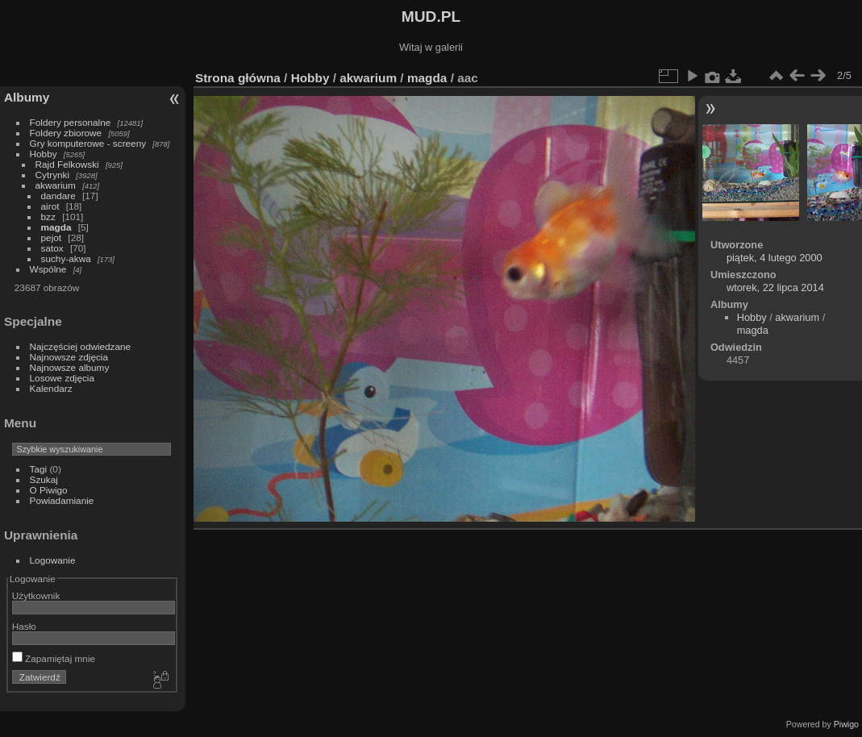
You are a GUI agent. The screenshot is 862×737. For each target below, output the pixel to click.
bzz (48, 216)
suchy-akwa (66, 258)
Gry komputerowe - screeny (88, 143)
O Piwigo (49, 490)
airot (50, 206)
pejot (51, 237)
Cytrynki (52, 174)
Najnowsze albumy (70, 367)
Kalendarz (51, 388)
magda (56, 227)
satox (52, 248)
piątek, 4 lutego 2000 (774, 258)
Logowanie (53, 560)
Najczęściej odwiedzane (80, 346)
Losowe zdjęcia (62, 378)
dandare (58, 195)
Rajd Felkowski (67, 164)
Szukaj (44, 479)
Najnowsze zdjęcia (69, 357)
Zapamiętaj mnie (53, 658)
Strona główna (238, 78)
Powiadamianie (62, 500)
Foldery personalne (70, 122)
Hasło (24, 626)
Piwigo (846, 724)
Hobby (43, 153)
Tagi (39, 469)
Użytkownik (36, 595)
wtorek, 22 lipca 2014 (775, 287)
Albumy (26, 97)
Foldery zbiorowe (66, 132)
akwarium (55, 185)
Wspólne (48, 269)
